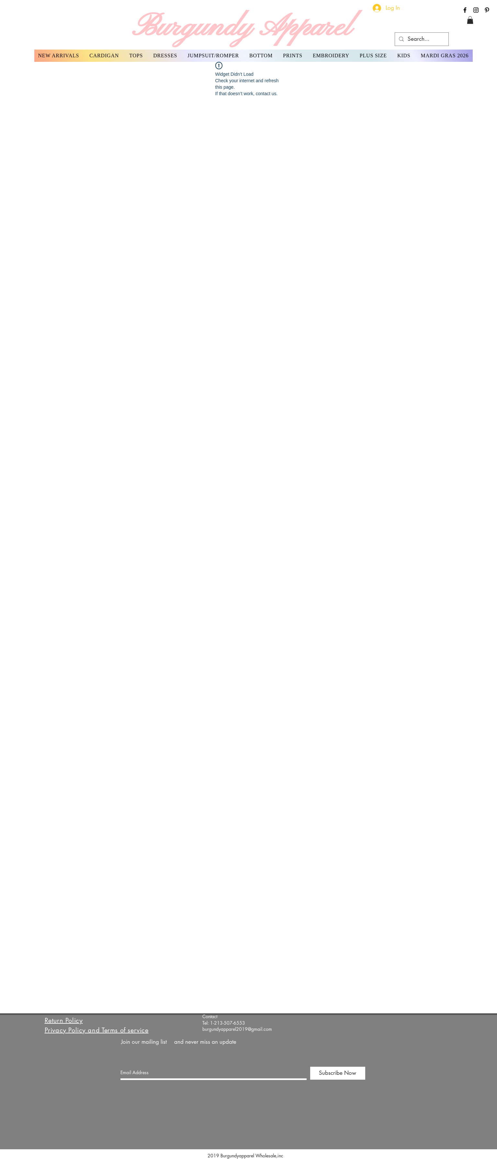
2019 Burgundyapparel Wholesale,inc (248, 1156)
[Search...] (421, 39)
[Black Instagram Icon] (476, 10)
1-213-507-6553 (227, 1023)
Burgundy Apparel (241, 27)
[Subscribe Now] (337, 1073)
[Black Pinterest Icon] (487, 10)
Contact (209, 1016)
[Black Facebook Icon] (465, 10)
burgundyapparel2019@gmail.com (237, 1029)
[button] (470, 20)
